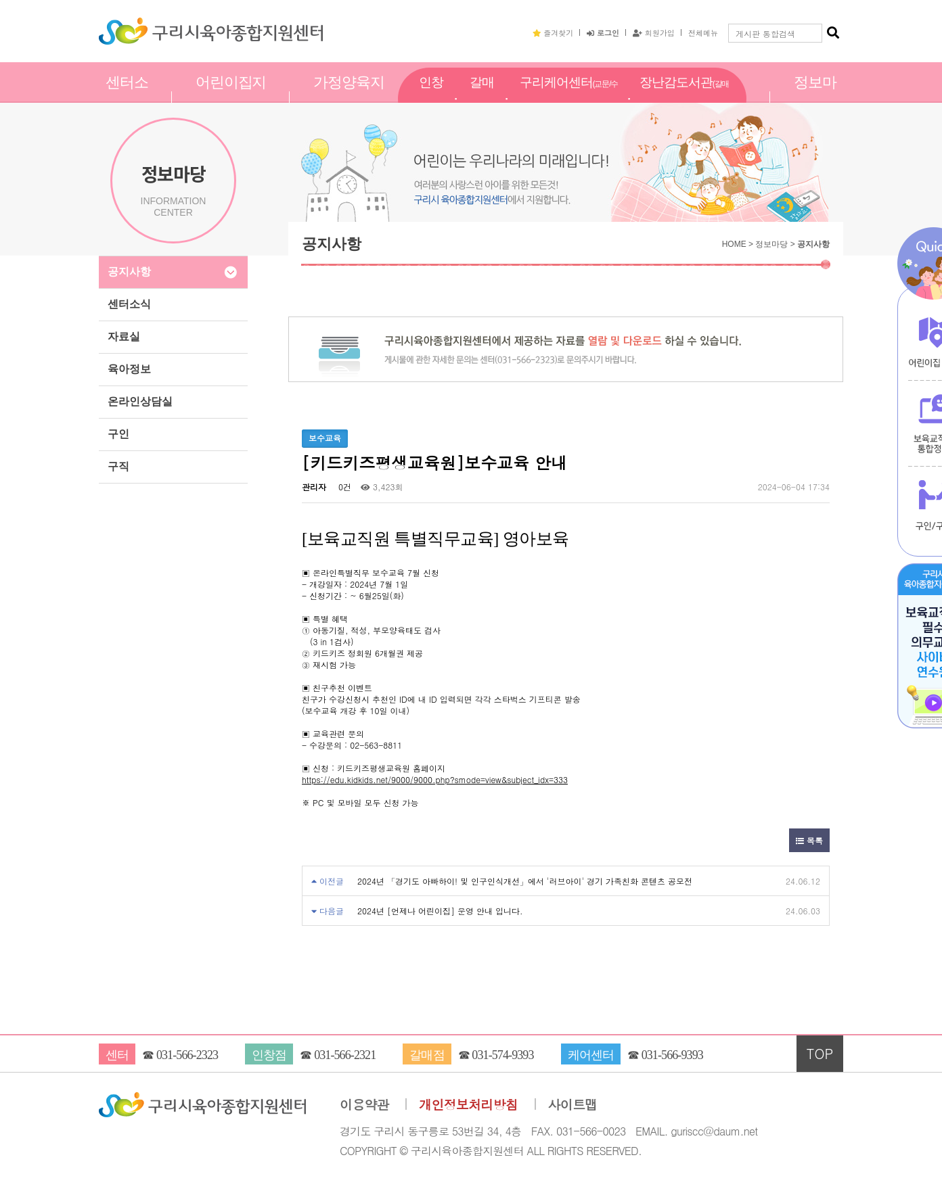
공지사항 (129, 271)
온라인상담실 (140, 401)
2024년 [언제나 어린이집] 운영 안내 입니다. (440, 910)
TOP (820, 1053)
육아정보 (129, 369)
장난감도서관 (684, 97)
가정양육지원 (348, 97)
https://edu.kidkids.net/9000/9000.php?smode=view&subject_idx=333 (435, 779)
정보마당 (815, 97)
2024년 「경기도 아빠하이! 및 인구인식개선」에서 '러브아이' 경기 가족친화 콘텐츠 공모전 (524, 881)
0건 (343, 486)
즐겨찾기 (553, 32)
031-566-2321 (345, 1055)
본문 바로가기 (0, 0)
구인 (118, 434)
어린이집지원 (231, 97)
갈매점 (482, 96)
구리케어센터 (569, 97)
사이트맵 (573, 1105)
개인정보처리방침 (468, 1105)
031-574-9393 (502, 1055)
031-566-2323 (187, 1055)
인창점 (431, 96)
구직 (118, 466)
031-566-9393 (672, 1055)
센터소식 (129, 304)
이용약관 (364, 1105)
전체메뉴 (703, 32)
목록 (809, 840)
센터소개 (127, 97)
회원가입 (654, 32)
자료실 (124, 336)
